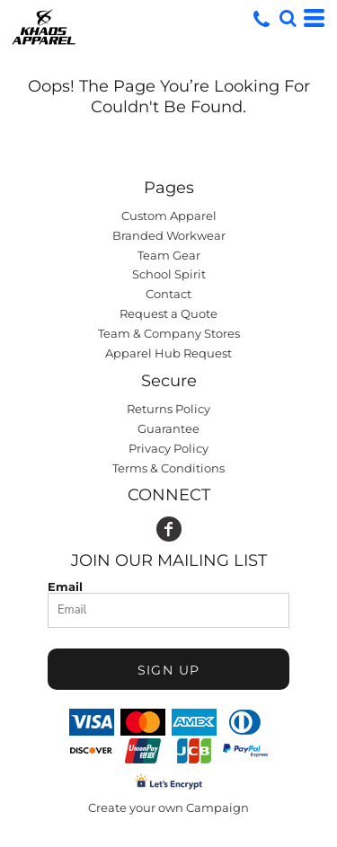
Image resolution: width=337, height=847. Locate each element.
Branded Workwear (169, 235)
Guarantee (168, 428)
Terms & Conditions (168, 468)
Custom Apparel (169, 215)
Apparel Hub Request (168, 353)
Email (65, 586)
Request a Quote (168, 313)
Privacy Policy (168, 448)
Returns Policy (168, 408)
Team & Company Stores (169, 333)
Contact (168, 294)
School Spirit (169, 274)
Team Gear (168, 255)
